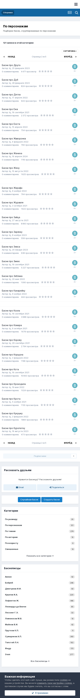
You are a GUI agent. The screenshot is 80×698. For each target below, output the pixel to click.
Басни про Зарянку (12, 232)
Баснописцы (12, 568)
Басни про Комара (12, 325)
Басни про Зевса (11, 246)
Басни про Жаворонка (14, 138)
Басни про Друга (11, 65)
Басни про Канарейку (13, 290)
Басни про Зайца (11, 217)
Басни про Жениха (12, 153)
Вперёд (68, 56)
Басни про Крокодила (14, 384)
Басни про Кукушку (12, 413)
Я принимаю (40, 693)
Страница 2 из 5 (39, 56)
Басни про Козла (11, 310)
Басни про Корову (12, 340)
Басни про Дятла (11, 94)
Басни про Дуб (10, 79)
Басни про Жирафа (12, 188)
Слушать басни (52, 499)
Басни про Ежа (10, 109)
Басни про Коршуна (12, 354)
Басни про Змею (11, 261)
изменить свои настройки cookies (54, 683)
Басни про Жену (11, 168)
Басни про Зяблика (12, 276)
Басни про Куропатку (13, 428)
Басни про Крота (11, 398)
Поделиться (57, 487)
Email (20, 487)
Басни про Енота (11, 124)
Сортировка (70, 51)
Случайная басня (29, 499)
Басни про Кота (10, 369)
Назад (11, 56)
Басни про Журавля (12, 202)
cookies (64, 680)
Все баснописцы (40, 661)
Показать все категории (40, 556)
